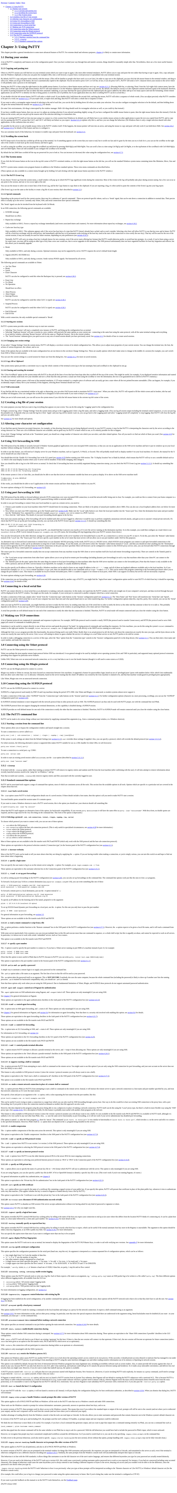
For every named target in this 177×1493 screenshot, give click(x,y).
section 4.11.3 (38, 104)
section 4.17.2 (104, 1082)
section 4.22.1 (98, 1187)
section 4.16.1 (18, 1117)
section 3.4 (34, 1039)
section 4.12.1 (24, 99)
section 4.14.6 (82, 1331)
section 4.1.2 (98, 336)
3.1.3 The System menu (22, 15)
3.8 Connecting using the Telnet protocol (24, 29)
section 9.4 (44, 1019)
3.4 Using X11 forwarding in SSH (22, 21)
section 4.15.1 (94, 873)
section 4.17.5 (59, 1340)
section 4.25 (60, 458)
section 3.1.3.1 (146, 463)
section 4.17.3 (92, 1141)
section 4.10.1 (52, 1460)
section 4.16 (37, 550)
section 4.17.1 (99, 933)
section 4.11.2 (9, 128)
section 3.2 (77, 190)
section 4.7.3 (118, 152)
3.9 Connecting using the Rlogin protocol (25, 31)
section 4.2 (8, 419)
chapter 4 (99, 52)
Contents (11, 3)
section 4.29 (23, 603)
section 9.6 (131, 1019)
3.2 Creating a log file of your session (23, 17)
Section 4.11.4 (76, 120)
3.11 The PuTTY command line (21, 35)
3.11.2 (20, 39)
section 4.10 (167, 434)
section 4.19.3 (51, 1236)
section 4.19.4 (139, 1397)
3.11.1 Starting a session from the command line (31, 37)
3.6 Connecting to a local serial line (23, 25)
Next (23, 3)
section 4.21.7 (92, 1023)
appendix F (133, 1249)
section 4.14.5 (9, 583)
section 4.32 (23, 700)
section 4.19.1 (82, 235)
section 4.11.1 (104, 87)
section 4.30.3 (71, 276)
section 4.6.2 (169, 126)
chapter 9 (7, 1002)
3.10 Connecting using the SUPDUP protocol (26, 33)
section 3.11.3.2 (155, 741)
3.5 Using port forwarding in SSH (22, 23)
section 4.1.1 (106, 599)
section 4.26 (62, 512)
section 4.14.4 (124, 1167)
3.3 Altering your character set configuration (26, 19)
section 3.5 (40, 920)
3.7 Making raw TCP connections (22, 27)
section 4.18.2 (132, 224)
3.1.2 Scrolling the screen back (25, 13)
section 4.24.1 (104, 1060)
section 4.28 (91, 831)
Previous (4, 3)
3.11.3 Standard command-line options (28, 41)
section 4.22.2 (101, 1202)
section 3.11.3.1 (77, 761)
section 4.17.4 (94, 1154)
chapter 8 (46, 1183)
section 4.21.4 (94, 1006)
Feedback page (72, 1487)
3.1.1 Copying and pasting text (25, 11)
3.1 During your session (18, 9)
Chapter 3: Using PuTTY (14, 7)
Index (18, 3)
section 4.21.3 (9, 1215)
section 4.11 (81, 132)
